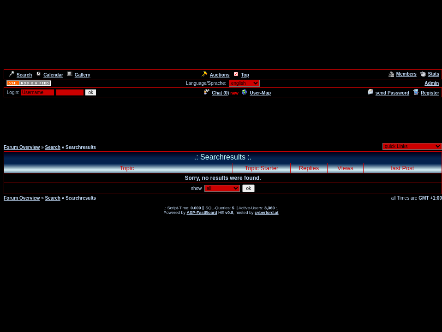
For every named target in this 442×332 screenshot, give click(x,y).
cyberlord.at (267, 212)
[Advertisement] (221, 119)
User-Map (256, 92)
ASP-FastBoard (201, 212)
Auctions (216, 74)
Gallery (78, 74)
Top (241, 74)
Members (402, 74)
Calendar (49, 74)
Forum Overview (22, 147)
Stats (429, 74)
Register (426, 92)
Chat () (216, 92)
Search (20, 74)
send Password (388, 92)
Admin (431, 83)
